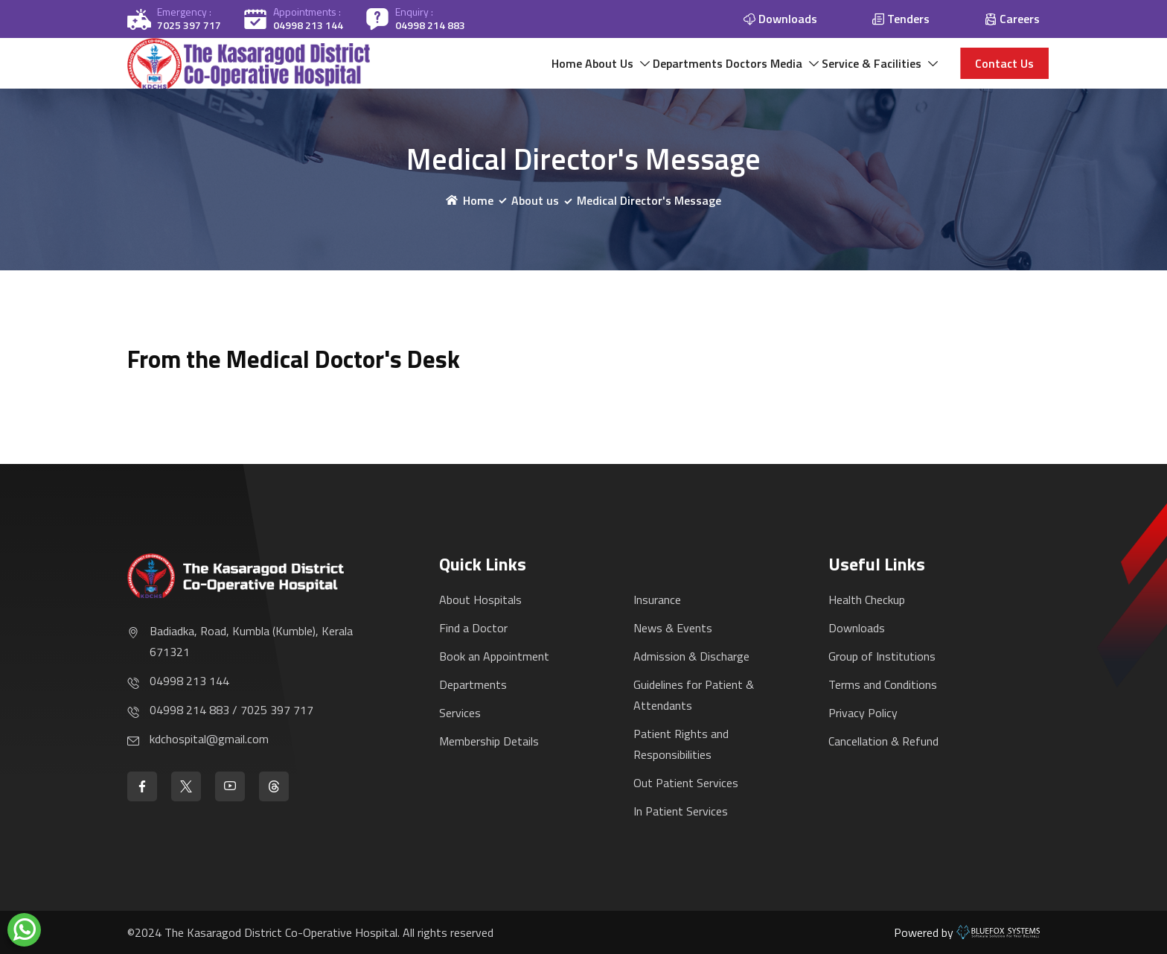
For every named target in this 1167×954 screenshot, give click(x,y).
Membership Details (489, 741)
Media (754, 70)
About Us (508, 70)
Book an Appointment (494, 656)
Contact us (1004, 71)
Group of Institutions (882, 656)
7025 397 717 (189, 25)
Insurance (657, 599)
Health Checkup (866, 599)
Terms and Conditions (882, 684)
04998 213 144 (308, 25)
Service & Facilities (861, 70)
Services (460, 713)
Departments (610, 70)
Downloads (856, 628)
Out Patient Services (685, 783)
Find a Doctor (473, 628)
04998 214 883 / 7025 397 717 (231, 710)
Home (442, 70)
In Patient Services (680, 811)
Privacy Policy (863, 713)
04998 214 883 (430, 25)
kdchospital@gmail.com (209, 739)
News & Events (672, 628)
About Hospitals (480, 599)
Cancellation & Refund (883, 741)
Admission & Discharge (691, 656)
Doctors (691, 70)
